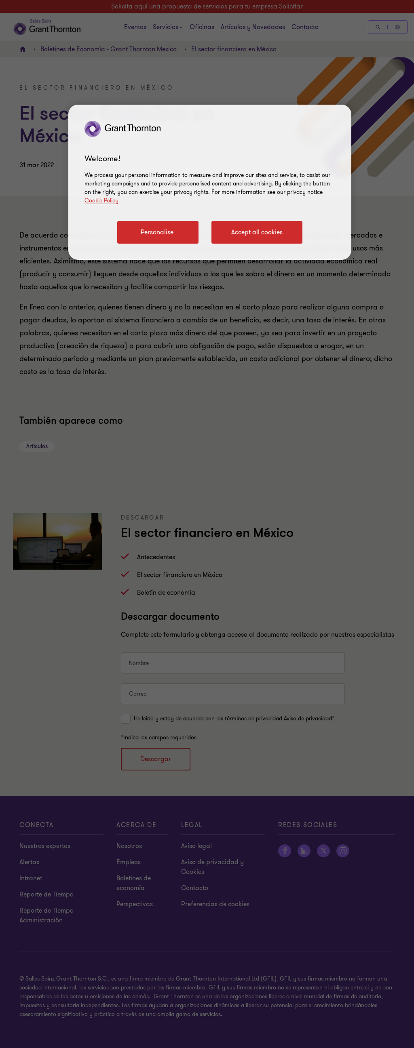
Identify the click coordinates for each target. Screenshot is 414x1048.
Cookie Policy (101, 200)
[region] (209, 182)
